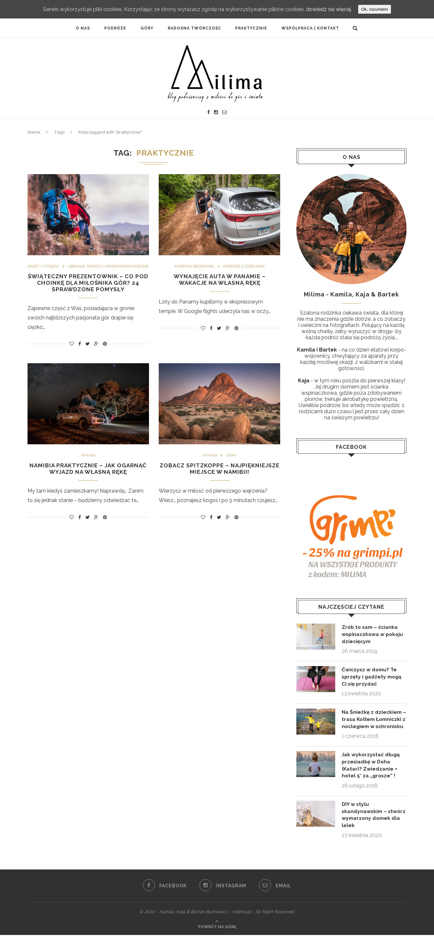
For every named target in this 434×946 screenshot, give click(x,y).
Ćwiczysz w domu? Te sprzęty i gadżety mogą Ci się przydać (373, 677)
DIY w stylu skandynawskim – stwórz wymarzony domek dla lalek (367, 825)
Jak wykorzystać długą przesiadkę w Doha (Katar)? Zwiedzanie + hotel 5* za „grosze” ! (371, 774)
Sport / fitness (83, 266)
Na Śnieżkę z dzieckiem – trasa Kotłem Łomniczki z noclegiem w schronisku (372, 724)
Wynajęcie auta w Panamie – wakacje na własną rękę (219, 280)
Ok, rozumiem (374, 9)
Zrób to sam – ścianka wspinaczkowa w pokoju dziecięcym (373, 634)
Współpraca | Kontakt (310, 28)
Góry (147, 28)
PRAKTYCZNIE (251, 28)
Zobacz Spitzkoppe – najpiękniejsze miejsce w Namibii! (219, 476)
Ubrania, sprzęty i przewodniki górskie (88, 272)
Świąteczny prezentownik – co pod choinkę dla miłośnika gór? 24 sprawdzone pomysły (88, 290)
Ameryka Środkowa (193, 266)
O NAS (83, 28)
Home (34, 132)
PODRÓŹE (115, 28)
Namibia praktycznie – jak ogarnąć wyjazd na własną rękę (88, 476)
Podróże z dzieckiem (244, 266)
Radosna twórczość (194, 28)
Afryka (88, 463)
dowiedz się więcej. (329, 9)
